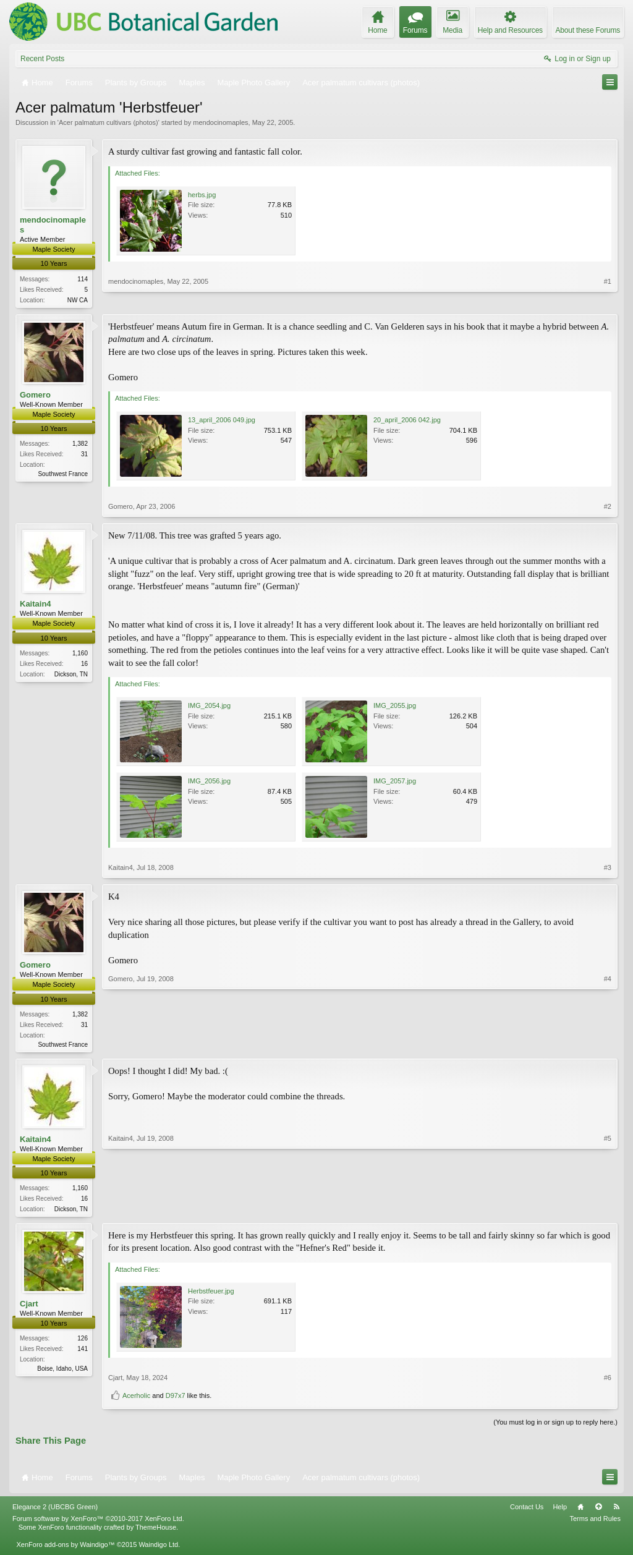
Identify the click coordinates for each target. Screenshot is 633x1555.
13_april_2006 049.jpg (221, 421)
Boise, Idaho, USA (62, 1372)
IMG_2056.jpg (209, 782)
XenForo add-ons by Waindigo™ (65, 1547)
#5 (607, 1209)
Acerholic (136, 1399)
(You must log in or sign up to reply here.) (555, 1425)
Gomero (35, 395)
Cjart (29, 1306)
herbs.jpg (202, 194)
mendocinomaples (220, 122)
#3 (607, 868)
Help (560, 1510)
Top (598, 1510)
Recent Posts (42, 58)
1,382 (80, 444)
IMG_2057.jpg (394, 782)
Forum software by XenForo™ (98, 1521)
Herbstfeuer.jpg (211, 1294)
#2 (607, 507)
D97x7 (175, 1399)
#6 (607, 1380)
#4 (607, 1043)
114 (82, 279)
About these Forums (588, 30)
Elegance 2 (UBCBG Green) (55, 1510)
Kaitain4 (35, 605)
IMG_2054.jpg (209, 706)
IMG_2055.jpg (394, 706)
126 (82, 1342)
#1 (607, 298)
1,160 (80, 653)
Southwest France (63, 475)
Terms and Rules (595, 1521)
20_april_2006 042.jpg (407, 421)
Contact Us (526, 1510)
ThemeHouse (155, 1530)
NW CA (77, 300)
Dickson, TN (71, 674)
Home (580, 1510)
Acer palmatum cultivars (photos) (108, 122)
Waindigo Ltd (158, 1547)
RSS (616, 1510)
